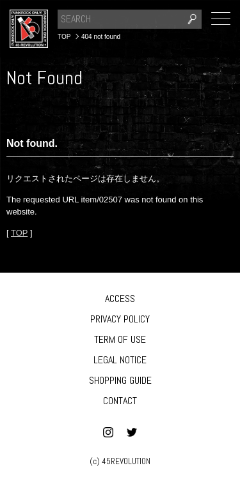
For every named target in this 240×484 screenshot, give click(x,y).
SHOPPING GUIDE (120, 380)
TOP (19, 233)
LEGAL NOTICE (120, 360)
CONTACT (120, 400)
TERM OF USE (120, 339)
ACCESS (120, 298)
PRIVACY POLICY (120, 319)
